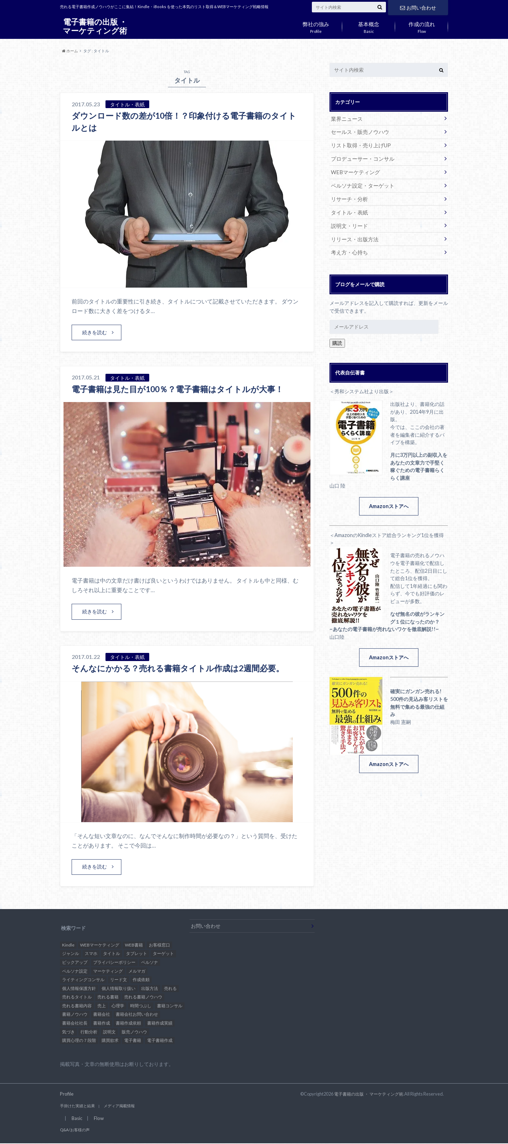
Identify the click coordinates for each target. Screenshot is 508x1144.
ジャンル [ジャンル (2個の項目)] (70, 954)
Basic (368, 25)
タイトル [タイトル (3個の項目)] (111, 954)
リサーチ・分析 (348, 197)
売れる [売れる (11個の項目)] (170, 988)
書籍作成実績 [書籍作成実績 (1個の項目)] (160, 1023)
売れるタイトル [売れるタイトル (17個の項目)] (77, 997)
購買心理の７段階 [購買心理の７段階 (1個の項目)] (79, 1040)
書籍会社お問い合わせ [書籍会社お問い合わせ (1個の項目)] (137, 1015)
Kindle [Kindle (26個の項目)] (68, 945)
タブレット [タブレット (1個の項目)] (136, 954)
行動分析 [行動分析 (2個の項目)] (88, 1032)
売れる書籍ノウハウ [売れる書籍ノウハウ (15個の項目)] (143, 997)
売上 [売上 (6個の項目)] (101, 1006)
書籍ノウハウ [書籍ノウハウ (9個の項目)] (74, 1015)
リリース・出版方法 (353, 236)
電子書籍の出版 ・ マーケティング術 (95, 26)
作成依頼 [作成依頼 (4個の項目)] (141, 980)
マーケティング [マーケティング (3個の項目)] (108, 971)
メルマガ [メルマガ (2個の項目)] (136, 971)
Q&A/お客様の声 (73, 1130)
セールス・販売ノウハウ (358, 131)
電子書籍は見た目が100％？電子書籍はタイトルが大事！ (182, 389)
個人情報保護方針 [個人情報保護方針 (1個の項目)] (79, 988)
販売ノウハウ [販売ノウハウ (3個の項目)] (134, 1032)
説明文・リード (348, 223)
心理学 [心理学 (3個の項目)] (117, 1006)
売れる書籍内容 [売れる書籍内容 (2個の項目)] (77, 1006)
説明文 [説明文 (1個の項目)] (109, 1032)
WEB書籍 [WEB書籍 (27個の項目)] (134, 945)
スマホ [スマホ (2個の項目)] (91, 954)
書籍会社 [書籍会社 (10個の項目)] (101, 1015)
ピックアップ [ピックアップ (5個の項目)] (74, 962)
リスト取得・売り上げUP (359, 144)
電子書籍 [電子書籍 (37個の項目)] (132, 1040)
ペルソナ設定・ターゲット (360, 184)
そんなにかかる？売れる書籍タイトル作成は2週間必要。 (182, 668)
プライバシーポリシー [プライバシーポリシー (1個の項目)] (114, 962)
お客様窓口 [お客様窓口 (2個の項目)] (159, 945)
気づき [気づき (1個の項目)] (68, 1032)
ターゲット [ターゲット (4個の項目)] (163, 954)
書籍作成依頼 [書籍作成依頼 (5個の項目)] (128, 1023)
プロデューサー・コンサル (360, 157)
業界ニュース (346, 118)
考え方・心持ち (348, 249)
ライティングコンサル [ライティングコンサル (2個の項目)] (83, 980)
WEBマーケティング (354, 170)
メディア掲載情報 (115, 1106)
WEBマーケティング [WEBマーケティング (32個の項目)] (99, 945)
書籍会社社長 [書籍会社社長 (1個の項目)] (74, 1023)
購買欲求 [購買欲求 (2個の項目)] (110, 1040)
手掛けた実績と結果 (76, 1106)
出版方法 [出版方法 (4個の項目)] (149, 988)
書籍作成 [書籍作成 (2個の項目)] (101, 1023)
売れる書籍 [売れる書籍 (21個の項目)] (108, 997)
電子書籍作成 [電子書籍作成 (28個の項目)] (160, 1040)
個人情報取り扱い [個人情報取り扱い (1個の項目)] (118, 988)
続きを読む (94, 332)
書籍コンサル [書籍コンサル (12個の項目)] (169, 1006)
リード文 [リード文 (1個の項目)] (118, 980)
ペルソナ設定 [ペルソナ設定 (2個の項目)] (74, 971)
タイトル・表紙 (348, 210)
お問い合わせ (418, 7)
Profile (315, 25)
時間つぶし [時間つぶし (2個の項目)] (140, 1006)
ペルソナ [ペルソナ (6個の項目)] (149, 962)
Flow (421, 25)
